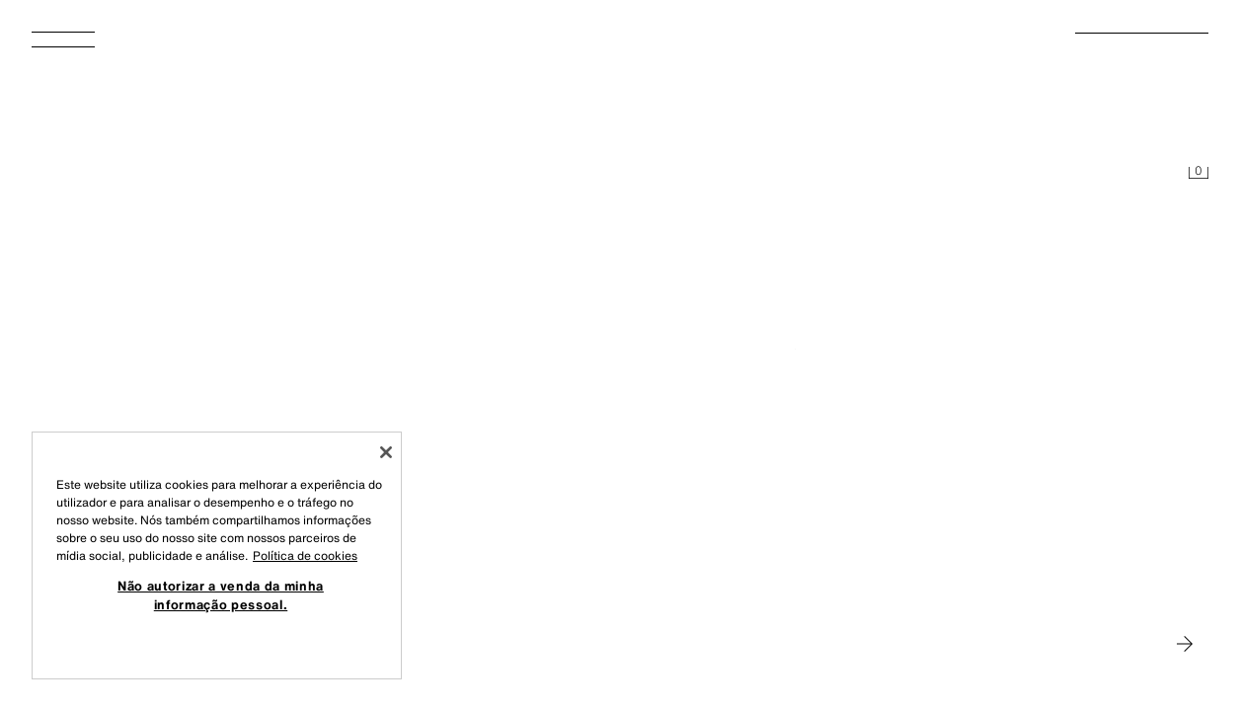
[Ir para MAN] (1184, 643)
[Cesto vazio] (1198, 174)
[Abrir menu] (71, 45)
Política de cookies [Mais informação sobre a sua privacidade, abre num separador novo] (305, 555)
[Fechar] (386, 452)
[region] (217, 555)
